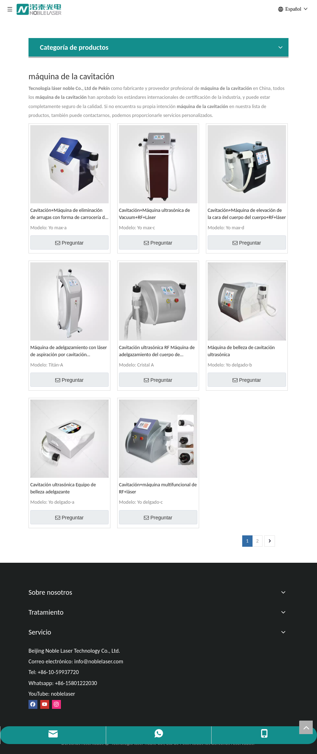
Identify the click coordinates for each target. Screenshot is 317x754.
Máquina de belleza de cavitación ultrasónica (241, 351)
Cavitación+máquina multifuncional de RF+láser (158, 488)
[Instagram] (56, 704)
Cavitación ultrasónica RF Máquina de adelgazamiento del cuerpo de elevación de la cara (157, 351)
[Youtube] (44, 704)
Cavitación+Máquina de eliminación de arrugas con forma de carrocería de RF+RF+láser (68, 214)
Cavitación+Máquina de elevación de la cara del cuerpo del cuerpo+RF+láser (247, 213)
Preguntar (69, 243)
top (306, 727)
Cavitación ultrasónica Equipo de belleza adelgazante (63, 488)
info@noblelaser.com (98, 661)
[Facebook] (32, 704)
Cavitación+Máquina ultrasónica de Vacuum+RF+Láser (154, 213)
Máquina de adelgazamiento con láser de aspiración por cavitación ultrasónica (68, 351)
